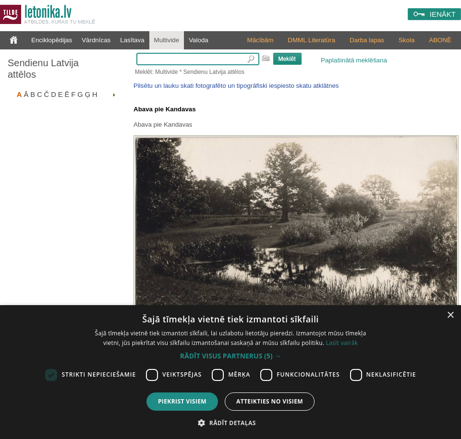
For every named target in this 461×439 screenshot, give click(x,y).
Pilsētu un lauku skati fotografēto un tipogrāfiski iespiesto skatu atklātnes (236, 85)
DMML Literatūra (311, 40)
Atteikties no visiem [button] (269, 401)
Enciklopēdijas (51, 40)
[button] (230, 356)
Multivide (167, 40)
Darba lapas (367, 40)
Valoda (198, 40)
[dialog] (230, 372)
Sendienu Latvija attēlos (43, 69)
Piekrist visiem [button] (182, 401)
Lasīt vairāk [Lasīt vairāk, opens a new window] (342, 343)
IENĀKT (443, 14)
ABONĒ (440, 40)
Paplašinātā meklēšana (354, 60)
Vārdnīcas (96, 40)
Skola (406, 40)
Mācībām (260, 40)
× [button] (450, 315)
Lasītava (132, 40)
